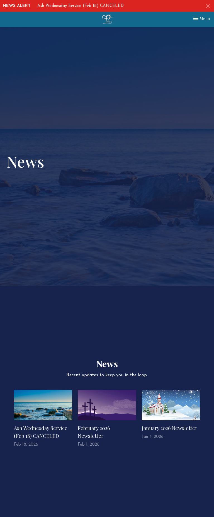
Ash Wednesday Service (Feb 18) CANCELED (80, 6)
